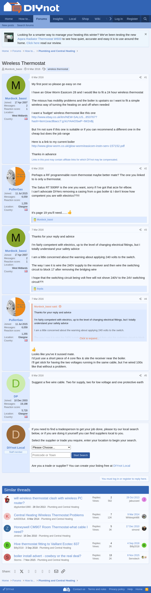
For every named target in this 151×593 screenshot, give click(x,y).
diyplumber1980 (22, 507)
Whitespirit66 (132, 517)
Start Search (81, 455)
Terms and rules (97, 589)
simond (135, 529)
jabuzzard (134, 501)
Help (130, 589)
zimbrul (18, 535)
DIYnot (8, 589)
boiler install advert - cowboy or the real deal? (47, 556)
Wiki (97, 18)
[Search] (145, 18)
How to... (24, 18)
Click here (33, 43)
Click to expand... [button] (89, 338)
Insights (58, 18)
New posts (8, 25)
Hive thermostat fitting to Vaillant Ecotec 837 (46, 544)
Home (9, 18)
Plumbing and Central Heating (63, 507)
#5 (145, 375)
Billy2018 (19, 547)
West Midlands (20, 115)
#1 (145, 77)
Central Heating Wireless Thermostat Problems (49, 515)
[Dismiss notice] (145, 35)
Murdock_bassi (13, 69)
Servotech (134, 558)
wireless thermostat (58, 69)
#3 (145, 229)
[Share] (140, 77)
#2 (145, 168)
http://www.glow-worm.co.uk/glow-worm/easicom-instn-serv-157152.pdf (78, 146)
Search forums (25, 25)
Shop (85, 18)
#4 (145, 299)
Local (72, 18)
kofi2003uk (19, 519)
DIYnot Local (121, 465)
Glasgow (23, 206)
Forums (41, 18)
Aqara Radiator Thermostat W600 (39, 38)
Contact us (79, 589)
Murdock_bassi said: (46, 306)
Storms (17, 560)
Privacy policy (117, 589)
